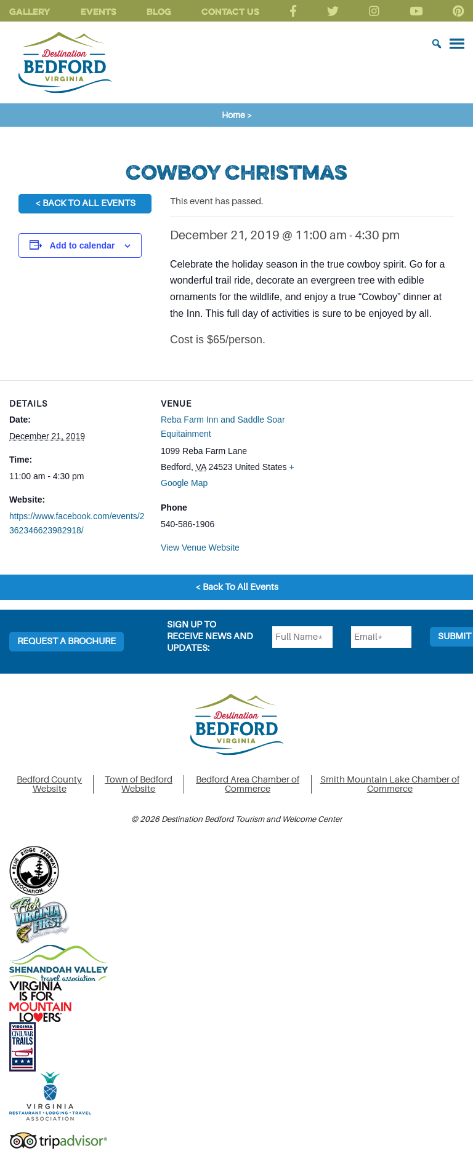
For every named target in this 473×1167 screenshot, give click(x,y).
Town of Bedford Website (138, 784)
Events (98, 11)
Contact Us (230, 11)
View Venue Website (200, 547)
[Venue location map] (377, 465)
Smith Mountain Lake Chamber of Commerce (389, 784)
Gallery (30, 11)
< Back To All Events (85, 203)
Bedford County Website (49, 784)
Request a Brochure (66, 641)
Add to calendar (82, 245)
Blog (159, 11)
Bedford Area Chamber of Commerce (247, 784)
